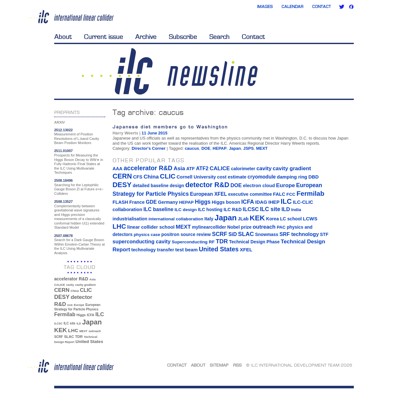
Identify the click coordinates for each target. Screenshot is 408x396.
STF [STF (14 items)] (324, 234)
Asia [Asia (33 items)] (92, 279)
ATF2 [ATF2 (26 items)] (202, 168)
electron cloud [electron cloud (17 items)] (259, 185)
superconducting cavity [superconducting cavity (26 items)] (142, 241)
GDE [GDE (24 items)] (151, 202)
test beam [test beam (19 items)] (186, 249)
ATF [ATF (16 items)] (190, 168)
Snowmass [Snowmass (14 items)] (266, 234)
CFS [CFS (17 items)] (137, 176)
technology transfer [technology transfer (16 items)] (152, 249)
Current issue (103, 36)
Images (265, 6)
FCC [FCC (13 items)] (291, 194)
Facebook (351, 6)
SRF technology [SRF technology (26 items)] (299, 234)
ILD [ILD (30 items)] (78, 323)
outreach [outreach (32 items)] (95, 331)
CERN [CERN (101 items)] (61, 290)
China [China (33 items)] (74, 291)
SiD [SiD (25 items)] (232, 234)
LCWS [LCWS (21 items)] (310, 218)
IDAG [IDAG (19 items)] (261, 202)
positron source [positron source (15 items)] (178, 234)
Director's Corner (148, 148)
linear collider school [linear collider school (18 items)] (151, 227)
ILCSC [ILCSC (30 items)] (58, 323)
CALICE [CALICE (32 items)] (59, 284)
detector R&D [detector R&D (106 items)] (207, 185)
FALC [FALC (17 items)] (279, 194)
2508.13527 (63, 201)
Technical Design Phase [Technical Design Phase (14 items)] (254, 241)
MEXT (261, 148)
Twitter (341, 6)
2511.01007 (63, 151)
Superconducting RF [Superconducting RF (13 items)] (193, 242)
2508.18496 (63, 180)
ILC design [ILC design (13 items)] (185, 209)
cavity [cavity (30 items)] (70, 284)
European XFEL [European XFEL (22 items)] (208, 194)
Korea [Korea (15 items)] (272, 218)
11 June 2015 (154, 133)
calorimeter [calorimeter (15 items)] (243, 168)
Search (219, 36)
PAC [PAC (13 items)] (281, 227)
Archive (146, 36)
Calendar (292, 6)
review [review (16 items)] (203, 234)
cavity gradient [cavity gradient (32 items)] (85, 284)
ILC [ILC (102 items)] (99, 314)
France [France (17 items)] (137, 202)
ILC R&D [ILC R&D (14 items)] (232, 209)
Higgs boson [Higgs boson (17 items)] (226, 202)
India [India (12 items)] (296, 209)
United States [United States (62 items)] (89, 341)
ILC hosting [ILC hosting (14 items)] (210, 209)
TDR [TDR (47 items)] (79, 336)
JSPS (248, 148)
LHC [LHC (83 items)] (73, 330)
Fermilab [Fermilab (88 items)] (64, 314)
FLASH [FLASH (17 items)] (120, 202)
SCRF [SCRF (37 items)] (58, 337)
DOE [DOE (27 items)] (70, 305)
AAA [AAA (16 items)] (117, 168)
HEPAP (220, 148)
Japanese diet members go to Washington (170, 126)
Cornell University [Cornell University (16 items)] (196, 176)
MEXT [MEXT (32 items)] (83, 331)
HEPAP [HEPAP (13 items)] (186, 202)
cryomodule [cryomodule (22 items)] (262, 176)
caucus (192, 148)
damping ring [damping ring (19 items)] (292, 176)
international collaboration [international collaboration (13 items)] (176, 219)
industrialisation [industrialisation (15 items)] (130, 218)
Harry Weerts (125, 133)
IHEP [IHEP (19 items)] (274, 202)
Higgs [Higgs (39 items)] (81, 315)
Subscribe (183, 36)
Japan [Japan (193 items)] (92, 322)
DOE (205, 148)
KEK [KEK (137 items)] (60, 330)
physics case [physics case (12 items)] (147, 234)
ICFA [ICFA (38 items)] (90, 315)
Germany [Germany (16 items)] (168, 202)
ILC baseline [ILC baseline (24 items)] (158, 209)
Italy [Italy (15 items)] (208, 218)
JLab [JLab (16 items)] (243, 218)
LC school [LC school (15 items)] (291, 218)
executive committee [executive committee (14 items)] (250, 194)
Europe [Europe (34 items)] (79, 305)
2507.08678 (63, 236)
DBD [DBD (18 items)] (313, 176)
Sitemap (219, 365)
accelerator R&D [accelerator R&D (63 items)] (71, 279)
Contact (321, 6)
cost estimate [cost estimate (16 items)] (231, 176)
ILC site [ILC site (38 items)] (70, 323)
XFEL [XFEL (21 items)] (246, 249)
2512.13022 (63, 130)
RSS (237, 365)
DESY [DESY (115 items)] (61, 297)
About (63, 36)
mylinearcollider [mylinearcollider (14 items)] (209, 227)
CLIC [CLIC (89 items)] (86, 290)
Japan (235, 148)
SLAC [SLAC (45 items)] (69, 337)
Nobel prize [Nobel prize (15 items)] (239, 227)
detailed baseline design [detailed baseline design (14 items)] (158, 185)
